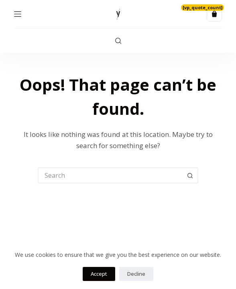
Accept (99, 273)
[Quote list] (214, 14)
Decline (136, 273)
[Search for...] (110, 175)
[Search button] (190, 175)
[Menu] (17, 14)
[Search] (118, 41)
